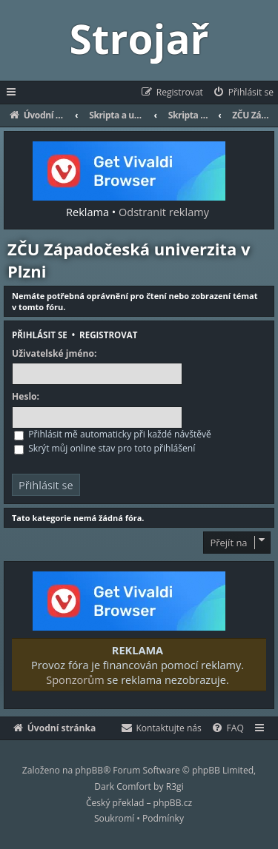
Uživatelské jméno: (54, 354)
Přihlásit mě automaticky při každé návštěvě (112, 434)
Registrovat (108, 334)
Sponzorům (75, 679)
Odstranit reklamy (164, 211)
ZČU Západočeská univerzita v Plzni (128, 260)
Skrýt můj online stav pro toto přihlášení (104, 448)
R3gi (175, 786)
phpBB (89, 770)
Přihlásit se (39, 334)
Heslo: (25, 397)
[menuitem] (243, 92)
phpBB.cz (172, 802)
